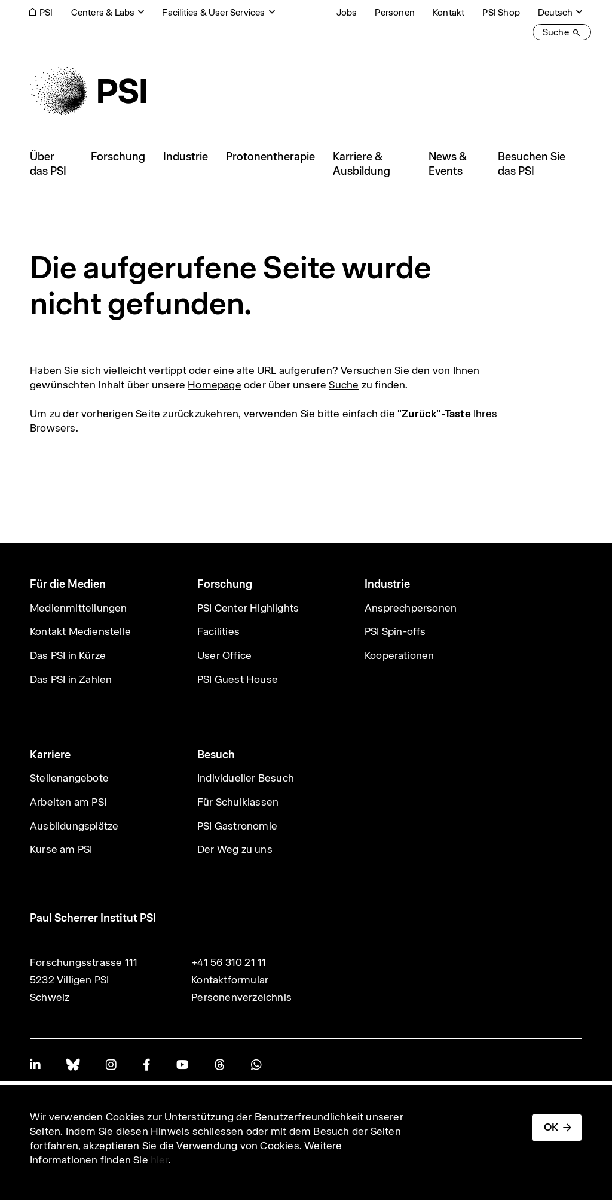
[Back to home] (88, 91)
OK (551, 1127)
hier (160, 1160)
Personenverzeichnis (241, 997)
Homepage (214, 385)
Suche (344, 385)
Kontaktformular (229, 980)
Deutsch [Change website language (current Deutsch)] (555, 12)
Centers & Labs (103, 12)
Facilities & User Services (213, 12)
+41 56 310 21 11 (228, 962)
